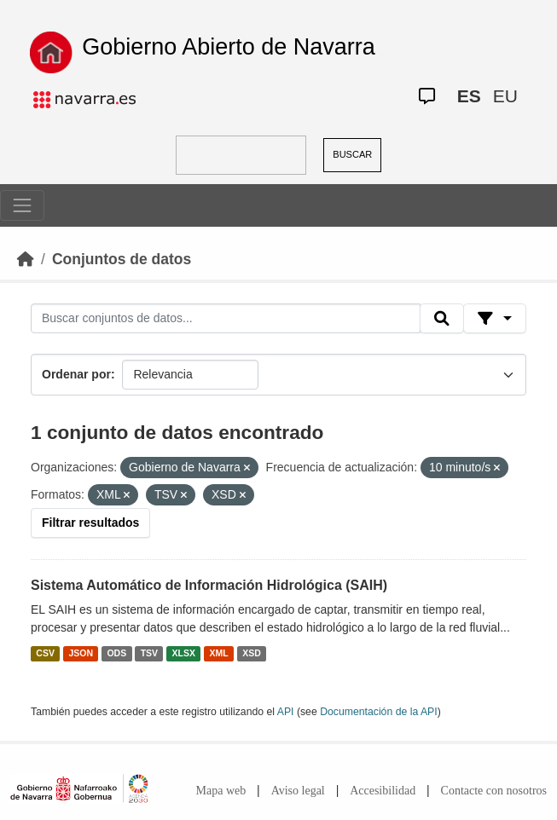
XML (219, 653)
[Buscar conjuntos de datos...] (226, 318)
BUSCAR (352, 154)
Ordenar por (76, 374)
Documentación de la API (379, 712)
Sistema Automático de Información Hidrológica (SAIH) (209, 585)
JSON (80, 653)
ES (469, 96)
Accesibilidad (382, 790)
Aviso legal (298, 790)
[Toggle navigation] (22, 205)
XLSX (183, 653)
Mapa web (221, 790)
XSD (251, 653)
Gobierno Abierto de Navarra (228, 47)
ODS (116, 653)
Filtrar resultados (90, 522)
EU (505, 96)
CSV (45, 653)
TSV (149, 653)
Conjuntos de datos (121, 259)
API (285, 712)
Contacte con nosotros (494, 790)
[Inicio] (25, 259)
